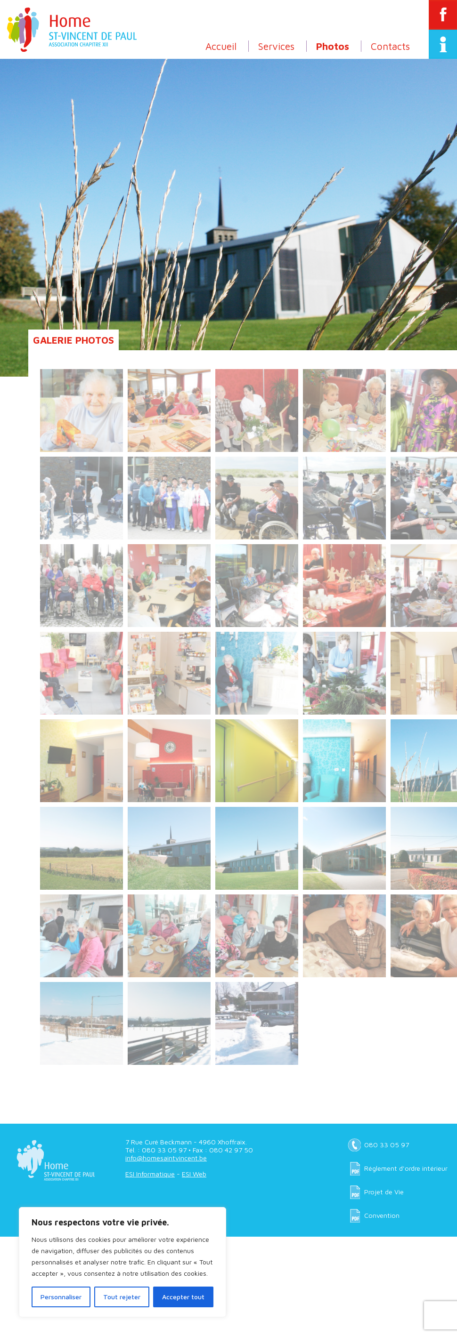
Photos (332, 46)
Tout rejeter (121, 1297)
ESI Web (194, 1174)
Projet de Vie (384, 1192)
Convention (382, 1215)
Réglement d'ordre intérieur (406, 1168)
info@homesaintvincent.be (166, 1158)
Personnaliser (61, 1297)
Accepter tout (183, 1297)
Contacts (390, 46)
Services (276, 46)
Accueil (221, 46)
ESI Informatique (150, 1174)
